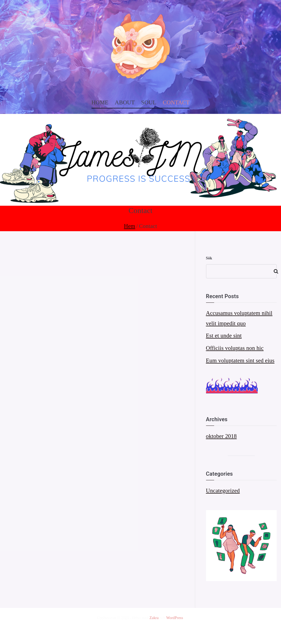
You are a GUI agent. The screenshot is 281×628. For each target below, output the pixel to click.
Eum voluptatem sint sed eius (240, 360)
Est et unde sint (224, 335)
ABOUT (125, 102)
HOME (100, 102)
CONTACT (176, 102)
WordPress (174, 618)
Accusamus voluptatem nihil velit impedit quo (239, 318)
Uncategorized (223, 490)
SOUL (148, 102)
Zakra (154, 618)
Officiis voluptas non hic (235, 348)
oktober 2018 (221, 436)
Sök (209, 258)
